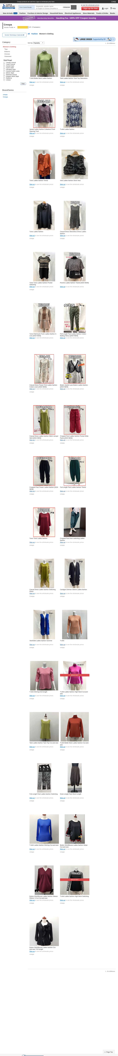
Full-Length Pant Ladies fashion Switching (44, 794)
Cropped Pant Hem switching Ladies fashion (72, 539)
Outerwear (7, 56)
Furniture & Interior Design (38, 13)
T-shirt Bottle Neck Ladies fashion (41, 78)
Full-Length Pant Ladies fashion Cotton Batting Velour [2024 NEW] (73, 335)
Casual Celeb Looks (11, 71)
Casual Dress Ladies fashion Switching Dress (43, 590)
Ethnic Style (8, 73)
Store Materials (88, 13)
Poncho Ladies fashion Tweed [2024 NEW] (74, 283)
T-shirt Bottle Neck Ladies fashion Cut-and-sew (74, 744)
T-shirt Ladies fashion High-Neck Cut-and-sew (74, 693)
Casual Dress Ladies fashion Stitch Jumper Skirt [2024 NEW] (44, 437)
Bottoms (7, 51)
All (29, 34)
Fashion (22, 13)
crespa (5, 94)
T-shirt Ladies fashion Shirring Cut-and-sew (44, 845)
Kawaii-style (8, 66)
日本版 (113, 2)
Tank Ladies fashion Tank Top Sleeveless (74, 78)
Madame (7, 78)
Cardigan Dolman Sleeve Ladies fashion (73, 589)
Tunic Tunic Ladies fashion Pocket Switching (41, 283)
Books (112, 13)
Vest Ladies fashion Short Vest (70, 180)
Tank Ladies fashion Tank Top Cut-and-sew (44, 743)
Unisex (7, 80)
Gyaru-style (8, 68)
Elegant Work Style (11, 76)
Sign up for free (90, 8)
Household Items (56, 13)
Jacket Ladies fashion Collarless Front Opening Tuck (42, 130)
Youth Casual (9, 64)
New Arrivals (10, 13)
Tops (5, 49)
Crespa (5, 97)
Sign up (32, 82)
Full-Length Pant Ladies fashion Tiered (73, 487)
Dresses (7, 54)
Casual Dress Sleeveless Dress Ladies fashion (73, 232)
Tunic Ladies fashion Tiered (39, 180)
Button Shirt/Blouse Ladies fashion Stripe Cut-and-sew (73, 846)
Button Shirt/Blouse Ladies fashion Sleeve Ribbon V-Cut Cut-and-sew (44, 897)
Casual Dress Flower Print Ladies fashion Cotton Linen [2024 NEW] (43, 386)
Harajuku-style (9, 69)
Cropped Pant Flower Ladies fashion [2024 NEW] (44, 488)
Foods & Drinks (102, 13)
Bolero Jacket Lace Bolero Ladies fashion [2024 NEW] (74, 386)
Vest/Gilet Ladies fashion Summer (41, 641)
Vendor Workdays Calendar (14, 35)
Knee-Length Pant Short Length (70, 794)
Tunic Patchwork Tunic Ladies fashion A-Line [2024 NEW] (43, 335)
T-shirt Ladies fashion (67, 129)
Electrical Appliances (73, 13)
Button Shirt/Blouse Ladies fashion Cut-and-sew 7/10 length (43, 948)
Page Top (109, 1052)
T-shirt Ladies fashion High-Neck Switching (74, 896)
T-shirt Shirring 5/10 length (38, 692)
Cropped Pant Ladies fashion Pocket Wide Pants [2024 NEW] (74, 437)
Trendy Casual (9, 62)
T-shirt (62, 641)
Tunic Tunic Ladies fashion (38, 538)
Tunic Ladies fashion (36, 231)
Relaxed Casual (10, 74)
